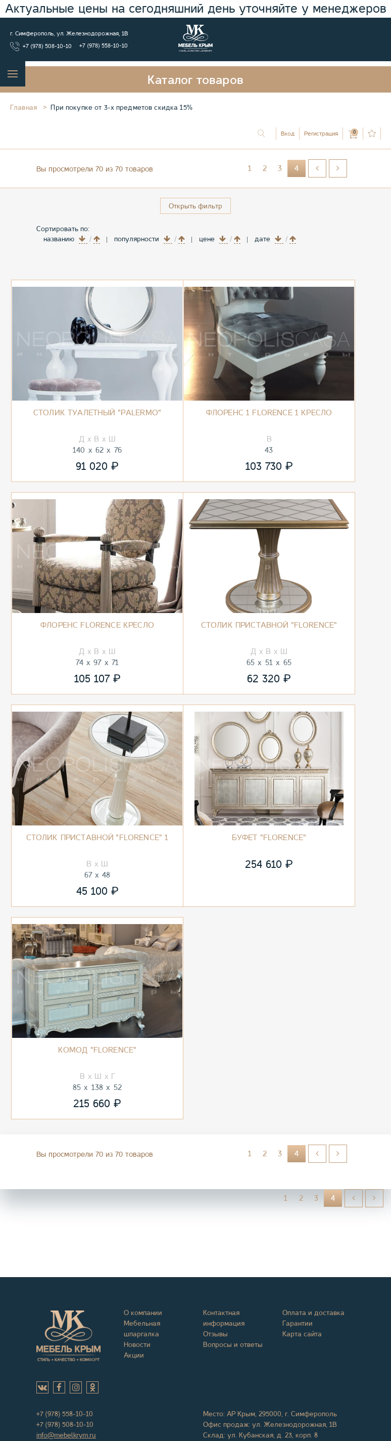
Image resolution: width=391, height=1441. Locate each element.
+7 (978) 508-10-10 (47, 46)
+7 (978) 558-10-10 (103, 45)
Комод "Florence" (97, 1050)
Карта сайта (302, 1334)
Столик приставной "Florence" (269, 625)
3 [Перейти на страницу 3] (280, 168)
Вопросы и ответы (233, 1344)
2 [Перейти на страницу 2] (265, 168)
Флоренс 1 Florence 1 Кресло (269, 412)
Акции (134, 1355)
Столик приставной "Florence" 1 (97, 837)
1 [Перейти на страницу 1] (250, 168)
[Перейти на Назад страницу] (317, 168)
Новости (137, 1344)
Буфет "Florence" (269, 837)
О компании (143, 1312)
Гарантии (297, 1323)
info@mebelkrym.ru (66, 1435)
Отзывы (215, 1334)
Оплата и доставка (313, 1312)
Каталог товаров (195, 79)
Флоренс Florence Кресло (97, 625)
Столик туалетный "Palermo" (97, 412)
